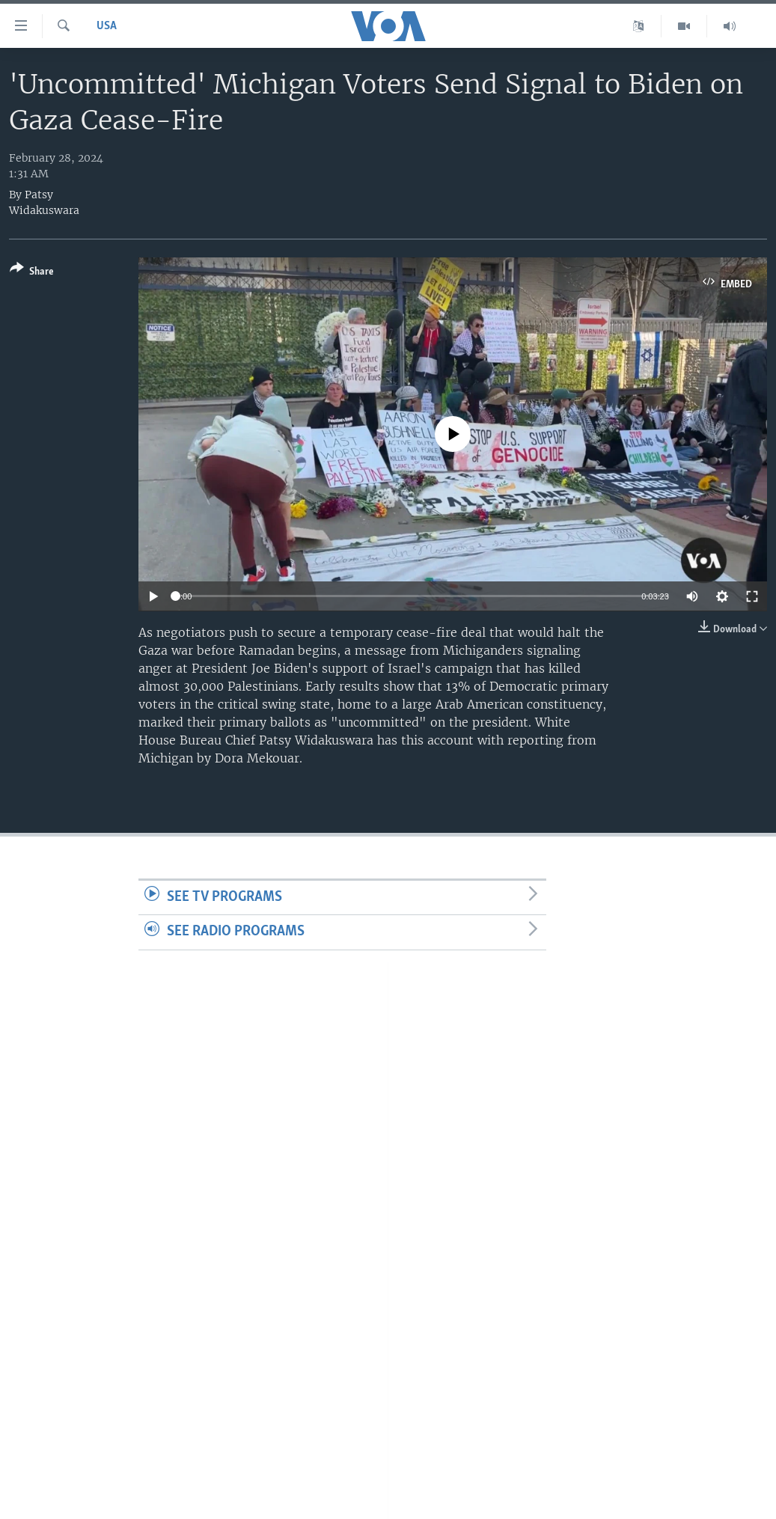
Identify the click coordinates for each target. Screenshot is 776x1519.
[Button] (32, 272)
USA (107, 26)
